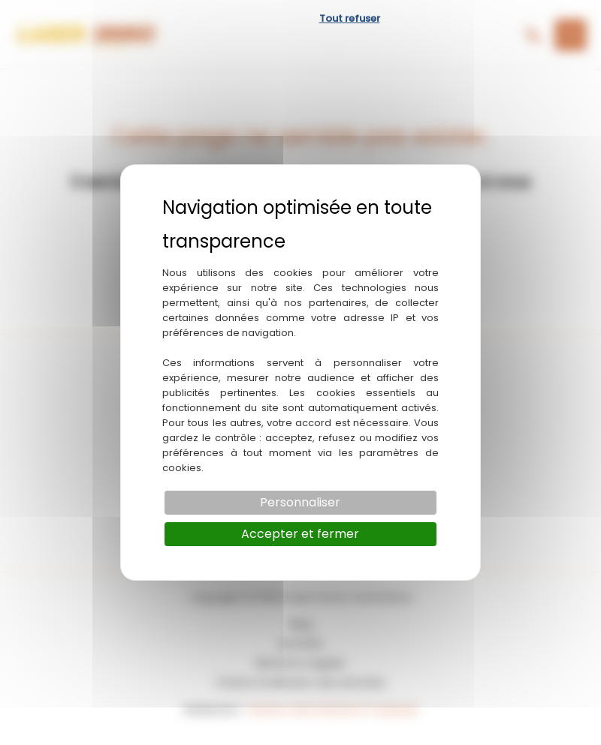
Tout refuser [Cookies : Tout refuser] (349, 18)
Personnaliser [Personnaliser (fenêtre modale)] (300, 502)
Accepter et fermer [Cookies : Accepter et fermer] (300, 533)
